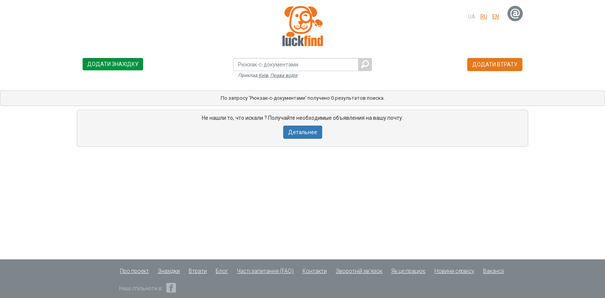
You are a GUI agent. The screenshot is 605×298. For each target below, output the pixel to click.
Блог (222, 271)
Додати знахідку (113, 64)
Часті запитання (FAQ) (265, 271)
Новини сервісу (454, 271)
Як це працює (408, 271)
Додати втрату (494, 64)
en (495, 17)
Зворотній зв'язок (359, 271)
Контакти (314, 271)
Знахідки (169, 271)
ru (483, 17)
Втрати (198, 271)
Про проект (134, 271)
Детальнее (302, 132)
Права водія (283, 75)
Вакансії (493, 271)
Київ (263, 75)
